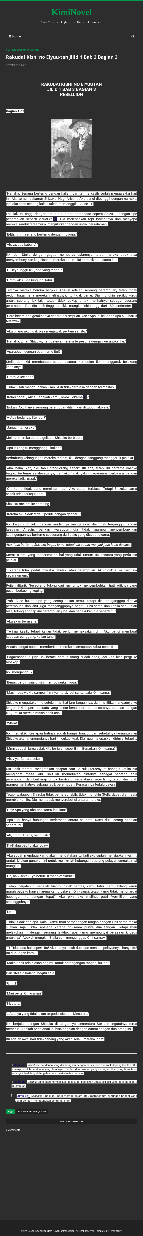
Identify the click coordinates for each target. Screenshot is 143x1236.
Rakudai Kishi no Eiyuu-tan (22, 50)
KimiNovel (71, 12)
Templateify (115, 1230)
